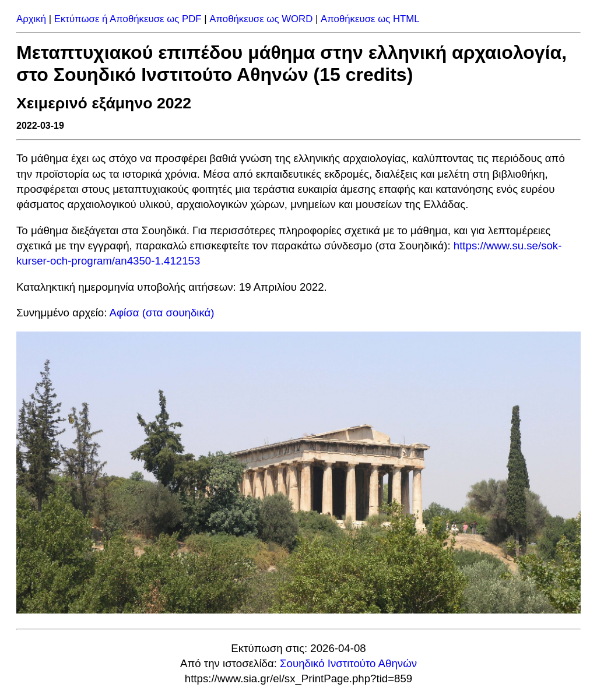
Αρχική (31, 18)
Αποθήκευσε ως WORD (260, 18)
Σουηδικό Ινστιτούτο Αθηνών (348, 663)
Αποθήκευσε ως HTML (370, 18)
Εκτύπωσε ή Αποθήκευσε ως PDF (128, 18)
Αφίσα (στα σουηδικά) (162, 312)
